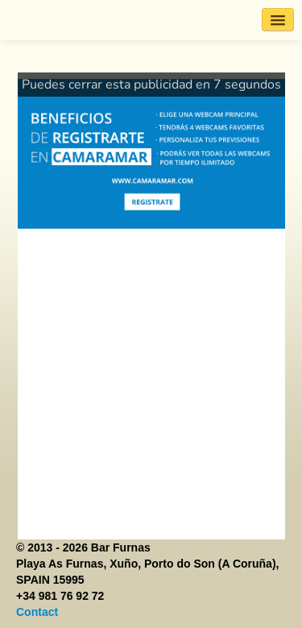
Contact (37, 611)
